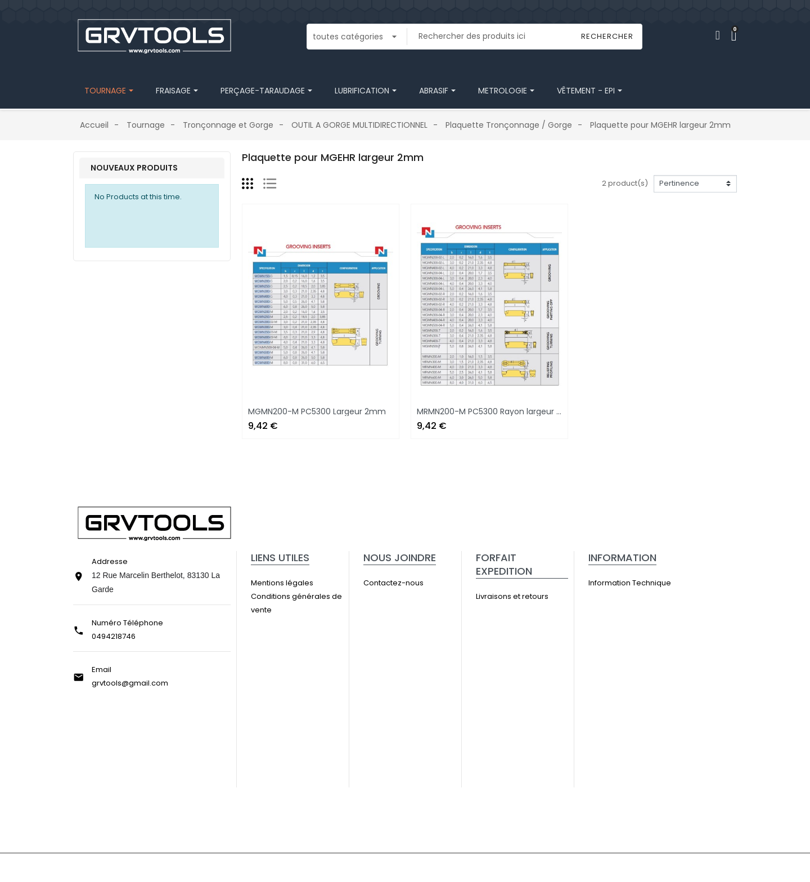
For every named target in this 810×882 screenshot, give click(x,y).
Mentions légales (296, 582)
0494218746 (114, 636)
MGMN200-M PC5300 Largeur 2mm (317, 411)
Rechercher (607, 36)
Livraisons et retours (526, 596)
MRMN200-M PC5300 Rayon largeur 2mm (497, 411)
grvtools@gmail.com (130, 683)
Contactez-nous (407, 582)
